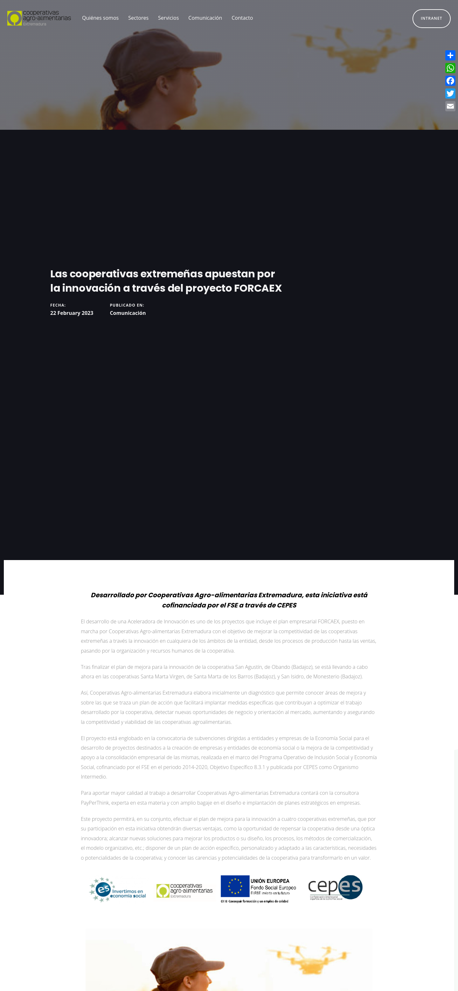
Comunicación (128, 312)
